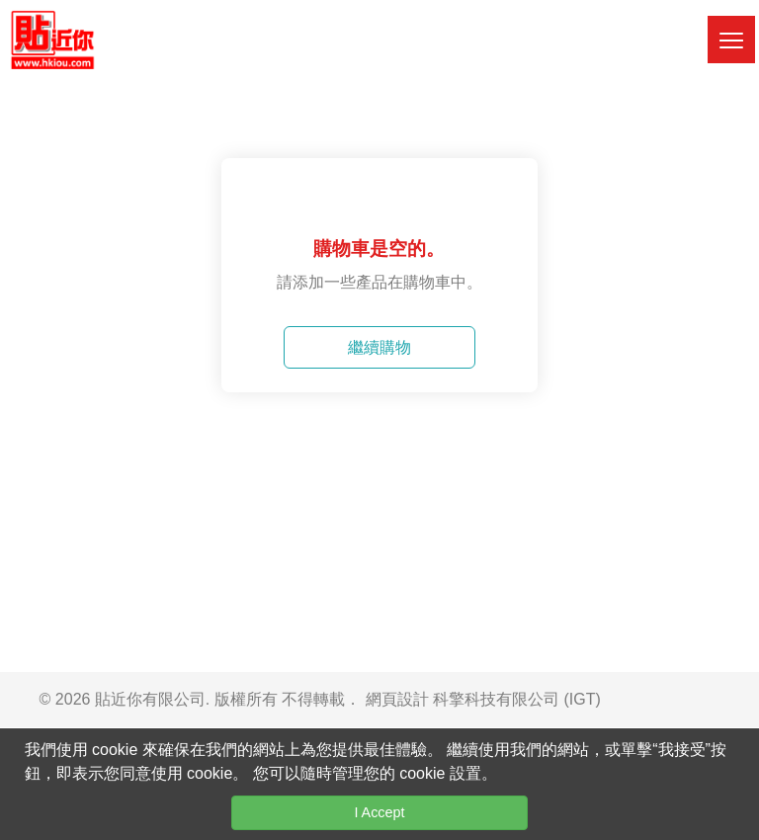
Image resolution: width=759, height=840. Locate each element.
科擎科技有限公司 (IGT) (517, 699)
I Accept (379, 812)
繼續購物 (379, 347)
